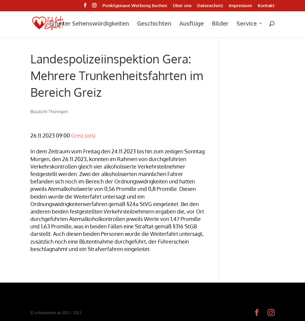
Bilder (220, 24)
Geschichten (154, 24)
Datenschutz (210, 5)
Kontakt (266, 5)
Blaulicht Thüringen (49, 111)
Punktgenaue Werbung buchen (134, 5)
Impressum (240, 5)
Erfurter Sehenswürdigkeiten (89, 24)
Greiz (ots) (83, 135)
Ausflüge (191, 24)
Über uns (182, 5)
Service (246, 24)
